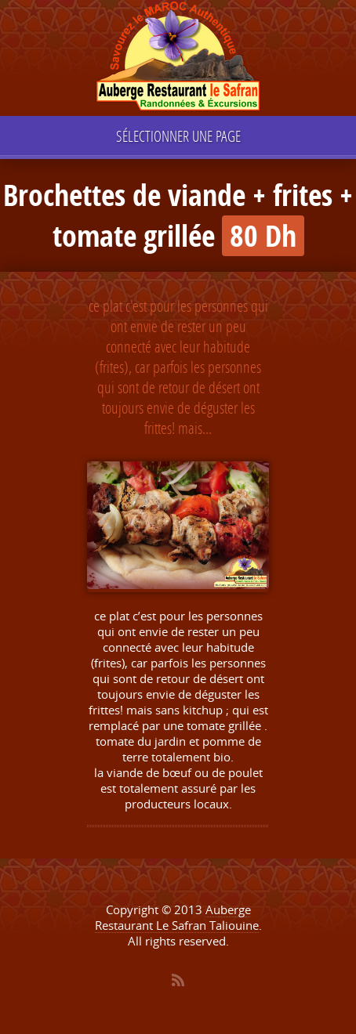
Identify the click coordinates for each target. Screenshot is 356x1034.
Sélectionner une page (178, 136)
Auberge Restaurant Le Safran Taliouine (177, 917)
